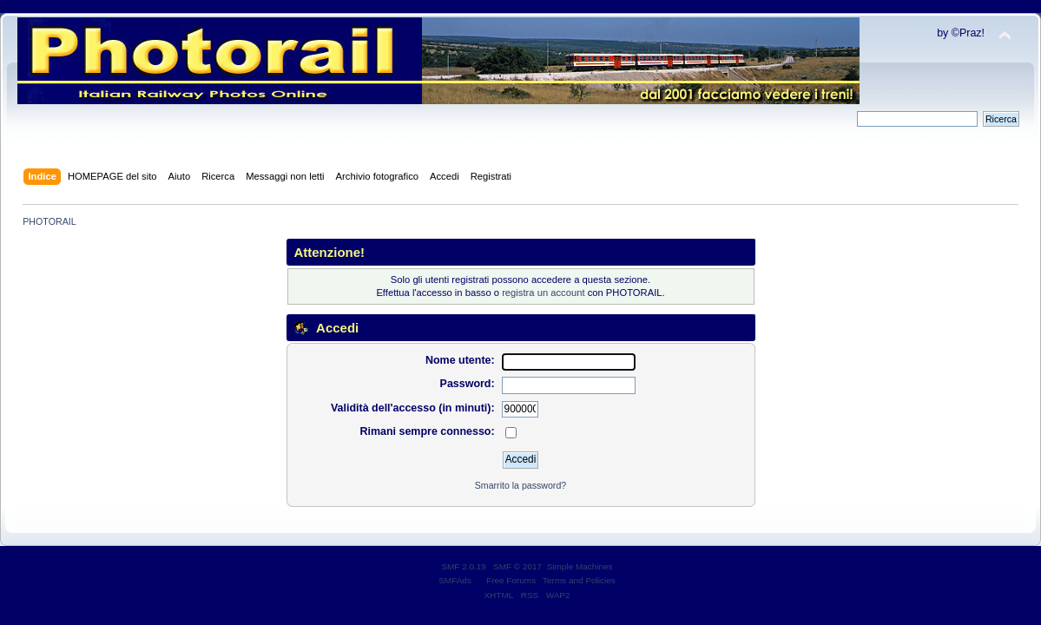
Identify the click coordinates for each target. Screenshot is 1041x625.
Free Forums (511, 580)
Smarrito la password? (520, 485)
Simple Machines (580, 566)
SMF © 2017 (517, 566)
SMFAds (454, 580)
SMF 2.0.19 (463, 566)
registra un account (543, 292)
